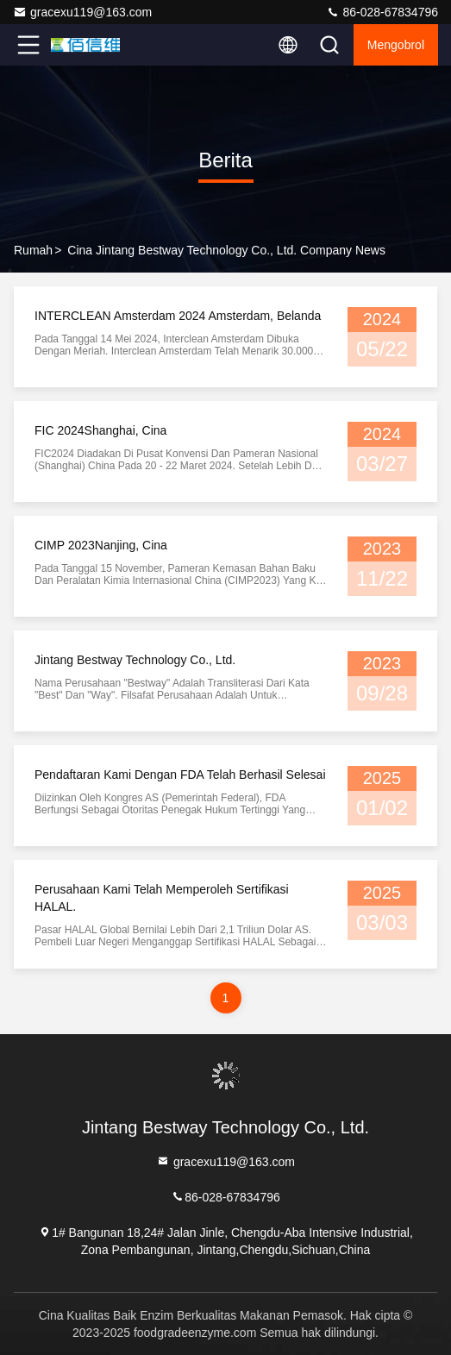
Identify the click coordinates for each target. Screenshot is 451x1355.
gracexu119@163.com (82, 12)
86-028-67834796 (382, 12)
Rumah (33, 250)
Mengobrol (395, 45)
